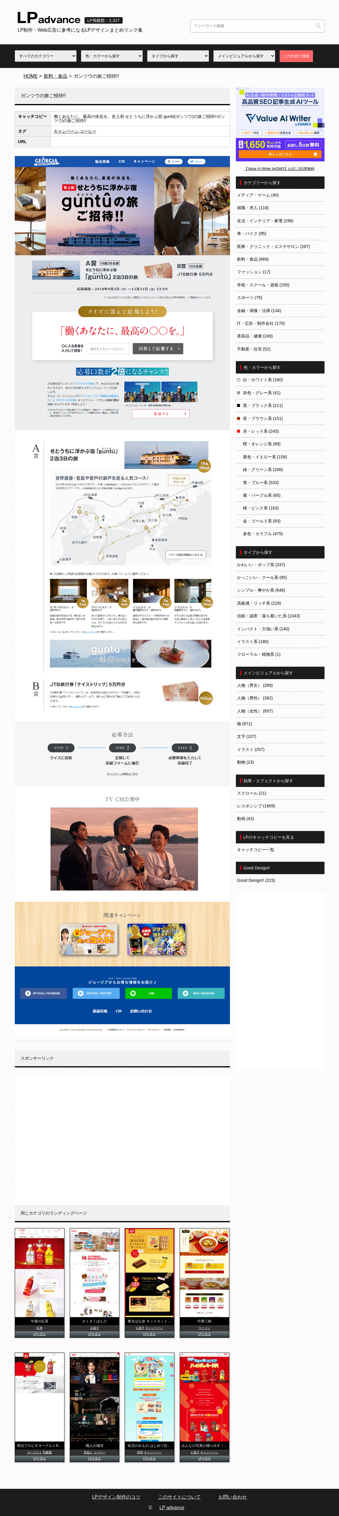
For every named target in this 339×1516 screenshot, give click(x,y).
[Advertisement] (122, 1140)
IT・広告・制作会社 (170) (261, 323)
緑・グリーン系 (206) (263, 469)
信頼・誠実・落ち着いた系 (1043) (268, 615)
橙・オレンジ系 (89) (262, 444)
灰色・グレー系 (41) (262, 392)
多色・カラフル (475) (263, 533)
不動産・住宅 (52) (254, 349)
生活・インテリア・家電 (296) (265, 220)
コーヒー (88, 131)
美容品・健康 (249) (255, 336)
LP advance (172, 1507)
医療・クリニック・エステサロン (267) (273, 246)
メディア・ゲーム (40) (258, 195)
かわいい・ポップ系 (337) (261, 564)
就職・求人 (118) (253, 207)
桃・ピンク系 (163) (261, 508)
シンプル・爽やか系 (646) (261, 590)
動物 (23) (245, 762)
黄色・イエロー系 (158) (265, 457)
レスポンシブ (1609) (256, 806)
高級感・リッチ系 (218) (259, 603)
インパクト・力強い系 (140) (263, 628)
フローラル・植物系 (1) (259, 654)
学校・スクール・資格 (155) (263, 285)
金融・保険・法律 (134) (259, 310)
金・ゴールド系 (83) (262, 521)
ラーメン (204, 1328)
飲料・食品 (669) (253, 259)
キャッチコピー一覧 (255, 849)
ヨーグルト (34, 1452)
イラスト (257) (251, 749)
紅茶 (40, 1328)
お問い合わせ (232, 1496)
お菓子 (94, 1328)
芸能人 (88, 1452)
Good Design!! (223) (256, 880)
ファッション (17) (254, 272)
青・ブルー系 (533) (261, 482)
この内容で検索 (296, 56)
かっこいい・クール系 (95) (262, 577)
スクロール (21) (252, 793)
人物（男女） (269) (255, 685)
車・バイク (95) (252, 233)
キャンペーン (66, 131)
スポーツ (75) (249, 297)
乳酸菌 (47, 1452)
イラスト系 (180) (253, 641)
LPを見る (39, 1334)
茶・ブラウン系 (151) (263, 418)
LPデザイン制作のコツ (116, 1496)
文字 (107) (247, 736)
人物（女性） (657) (255, 711)
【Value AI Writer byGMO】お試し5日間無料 (279, 169)
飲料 (140, 1452)
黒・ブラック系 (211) (263, 405)
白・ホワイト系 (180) (263, 379)
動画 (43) (245, 818)
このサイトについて (179, 1496)
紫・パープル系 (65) (262, 495)
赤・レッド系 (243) (261, 431)
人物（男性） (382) (255, 698)
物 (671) (244, 723)
